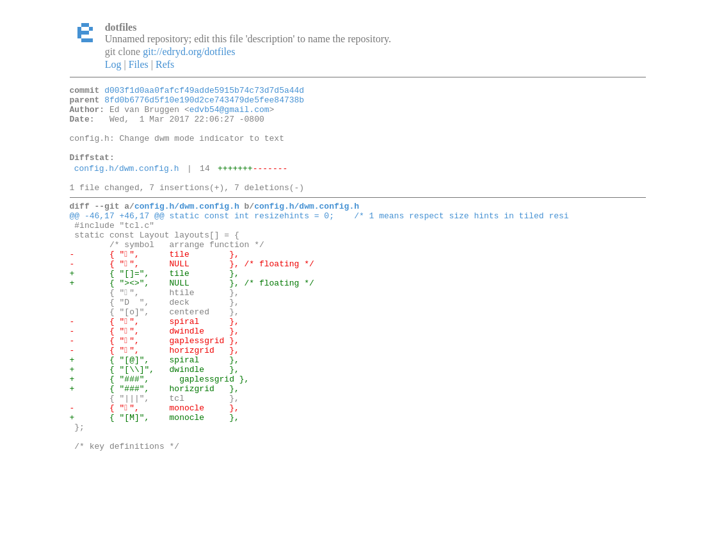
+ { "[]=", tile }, (154, 307)
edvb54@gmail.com (229, 114)
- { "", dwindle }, (154, 376)
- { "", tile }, (154, 284)
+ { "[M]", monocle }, (154, 480)
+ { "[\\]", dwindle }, (154, 422)
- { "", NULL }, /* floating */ (192, 296)
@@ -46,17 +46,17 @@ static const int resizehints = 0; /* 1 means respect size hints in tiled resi (319, 238)
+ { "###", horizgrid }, (154, 445)
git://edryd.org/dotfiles (189, 51)
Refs (165, 64)
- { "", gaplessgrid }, (154, 388)
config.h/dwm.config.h (126, 185)
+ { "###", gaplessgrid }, (160, 434)
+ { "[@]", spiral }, (154, 411)
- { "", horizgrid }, (154, 399)
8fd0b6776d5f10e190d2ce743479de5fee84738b (204, 103)
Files (139, 64)
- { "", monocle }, (154, 468)
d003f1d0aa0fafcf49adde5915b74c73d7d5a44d (204, 91)
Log (113, 64)
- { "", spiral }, (154, 365)
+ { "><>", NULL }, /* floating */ (192, 319)
